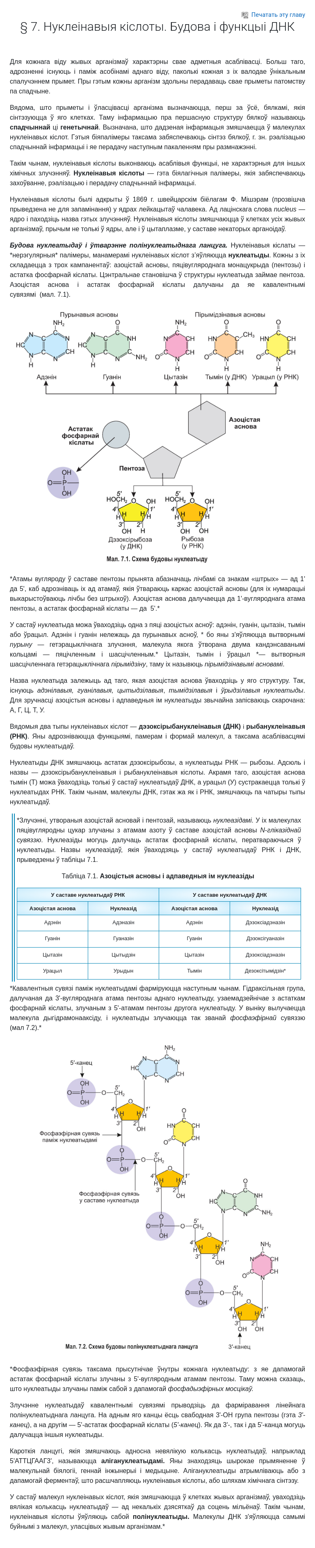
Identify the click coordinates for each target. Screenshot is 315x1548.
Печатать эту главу (273, 14)
